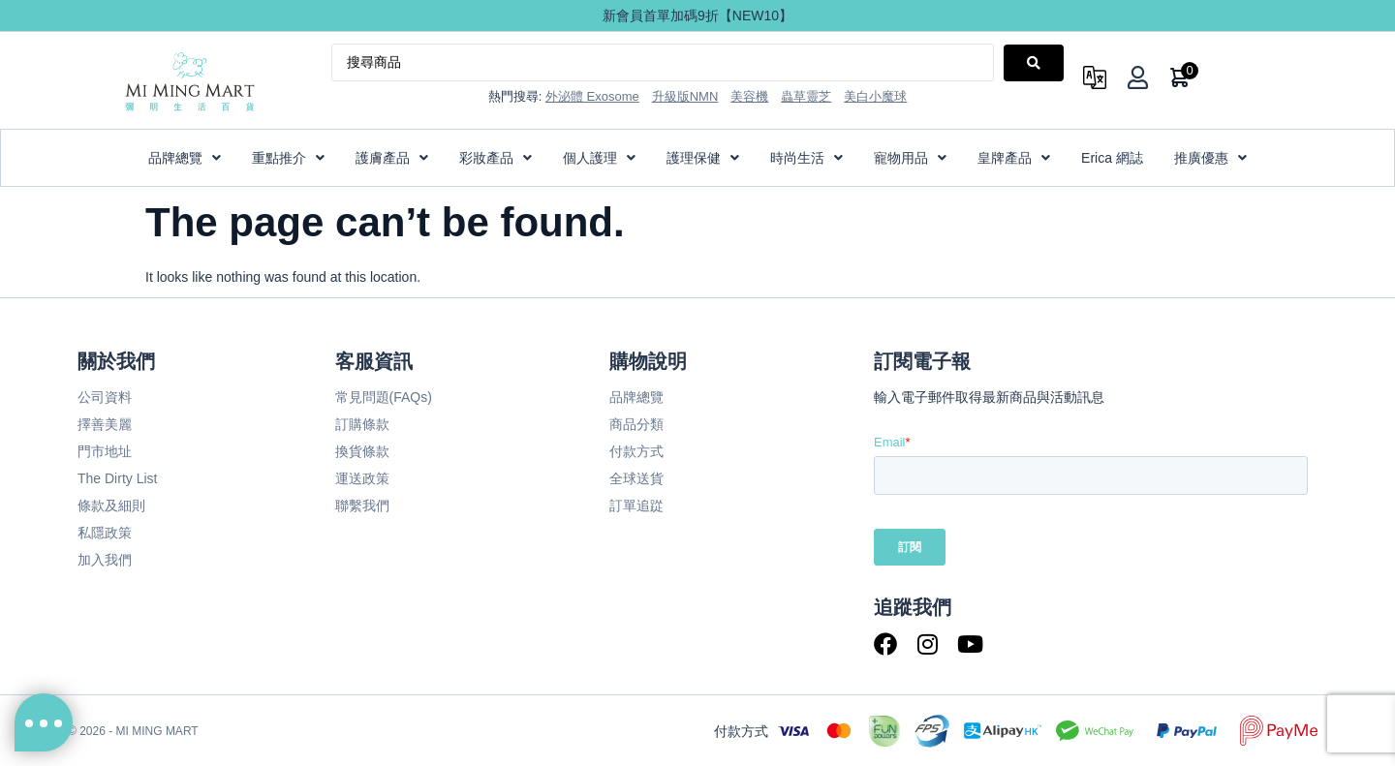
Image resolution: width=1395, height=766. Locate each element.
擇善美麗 (105, 424)
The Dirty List (117, 478)
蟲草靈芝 (806, 96)
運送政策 (362, 478)
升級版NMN (685, 96)
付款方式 (636, 451)
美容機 (749, 96)
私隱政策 (105, 532)
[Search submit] (1034, 63)
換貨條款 (362, 451)
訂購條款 (362, 424)
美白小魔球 (875, 96)
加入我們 (105, 559)
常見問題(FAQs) (383, 397)
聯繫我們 (362, 505)
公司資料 (105, 397)
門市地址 (105, 451)
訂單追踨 (636, 505)
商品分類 (636, 424)
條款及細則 (111, 505)
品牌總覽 (636, 397)
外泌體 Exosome (592, 96)
